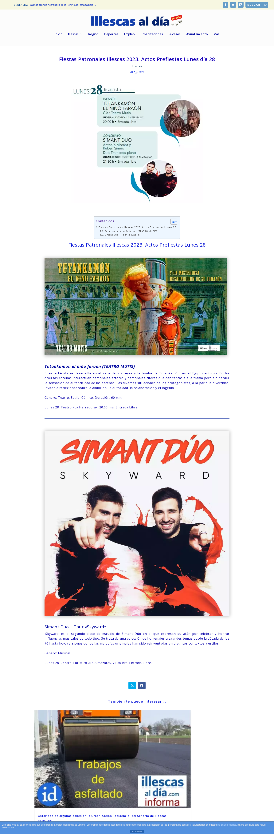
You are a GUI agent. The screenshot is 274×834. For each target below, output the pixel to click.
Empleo (129, 35)
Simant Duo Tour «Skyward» (122, 235)
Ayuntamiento (197, 35)
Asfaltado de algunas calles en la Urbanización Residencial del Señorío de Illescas (64, 762)
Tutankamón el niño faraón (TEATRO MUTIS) (131, 231)
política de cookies (226, 825)
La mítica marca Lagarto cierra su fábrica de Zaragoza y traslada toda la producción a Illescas (206, 762)
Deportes (111, 35)
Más (216, 35)
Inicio (58, 35)
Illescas (73, 35)
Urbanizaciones (151, 35)
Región (93, 35)
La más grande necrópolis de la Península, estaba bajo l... (63, 4)
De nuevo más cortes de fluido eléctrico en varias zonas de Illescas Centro (133, 762)
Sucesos (175, 35)
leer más (45, 786)
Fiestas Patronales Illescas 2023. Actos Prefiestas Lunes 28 (137, 228)
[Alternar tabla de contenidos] (172, 222)
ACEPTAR (137, 831)
